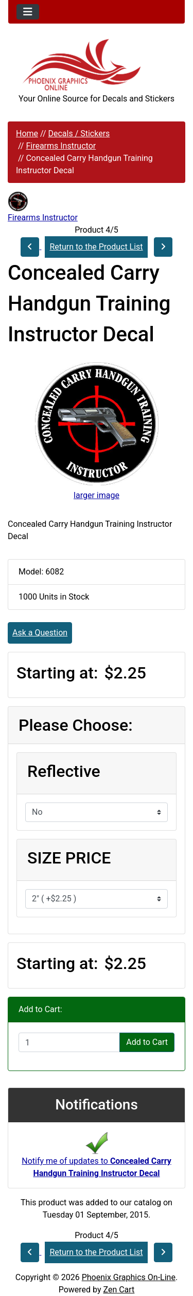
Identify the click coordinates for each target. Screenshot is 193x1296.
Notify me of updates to (96, 1157)
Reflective (63, 771)
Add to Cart (147, 1042)
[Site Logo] (96, 65)
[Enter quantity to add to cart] (69, 1042)
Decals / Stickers (79, 133)
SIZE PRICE (69, 858)
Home (27, 133)
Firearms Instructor (61, 146)
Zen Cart (118, 1289)
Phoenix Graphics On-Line (129, 1277)
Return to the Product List (96, 247)
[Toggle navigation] (27, 11)
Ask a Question (39, 632)
